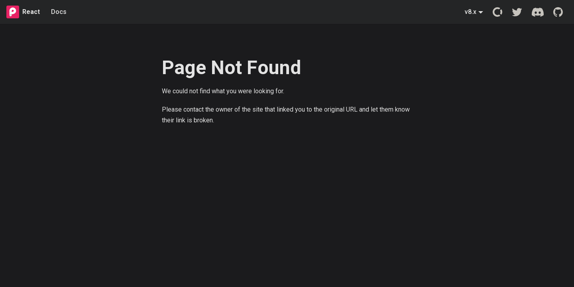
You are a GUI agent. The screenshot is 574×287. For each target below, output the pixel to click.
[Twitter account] (517, 12)
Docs (59, 12)
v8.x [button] (470, 12)
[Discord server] (537, 12)
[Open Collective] (497, 12)
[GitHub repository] (558, 12)
